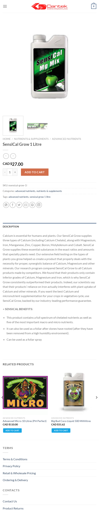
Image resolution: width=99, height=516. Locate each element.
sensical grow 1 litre (40, 196)
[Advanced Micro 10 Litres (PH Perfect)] (25, 392)
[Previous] (2, 405)
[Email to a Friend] (26, 205)
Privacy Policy (11, 466)
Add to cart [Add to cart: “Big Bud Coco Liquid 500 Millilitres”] (61, 430)
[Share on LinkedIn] (39, 205)
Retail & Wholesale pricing (19, 473)
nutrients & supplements (31, 138)
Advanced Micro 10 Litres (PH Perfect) (24, 421)
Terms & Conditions (15, 459)
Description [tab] (11, 226)
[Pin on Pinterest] (32, 205)
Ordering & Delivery (15, 480)
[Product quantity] (10, 172)
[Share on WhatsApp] (6, 205)
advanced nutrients (66, 138)
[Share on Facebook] (13, 205)
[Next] (96, 405)
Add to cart (35, 172)
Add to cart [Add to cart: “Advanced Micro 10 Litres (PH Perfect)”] (12, 430)
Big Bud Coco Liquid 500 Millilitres (71, 421)
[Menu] (5, 6)
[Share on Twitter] (19, 205)
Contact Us (10, 501)
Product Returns (13, 508)
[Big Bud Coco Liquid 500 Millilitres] (73, 392)
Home (7, 138)
